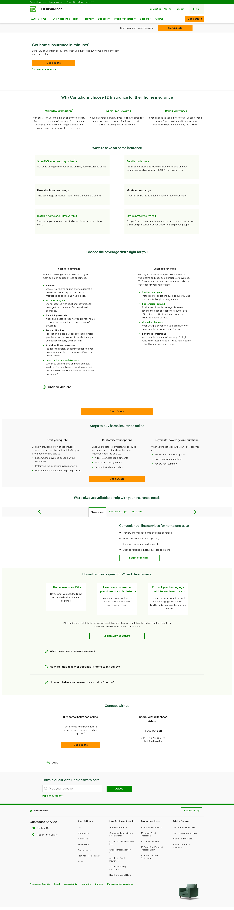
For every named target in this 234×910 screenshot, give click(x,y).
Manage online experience (120, 871)
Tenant (81, 848)
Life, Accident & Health (66, 19)
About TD (90, 2)
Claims (159, 19)
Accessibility (70, 871)
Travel (89, 19)
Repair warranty (175, 103)
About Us (86, 871)
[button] (155, 9)
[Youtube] (39, 900)
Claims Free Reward (117, 103)
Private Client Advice (75, 2)
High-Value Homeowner (89, 843)
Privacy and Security (40, 871)
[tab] (97, 502)
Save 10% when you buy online (56, 151)
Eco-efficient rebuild (153, 294)
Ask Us (119, 775)
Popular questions (53, 783)
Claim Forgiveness (152, 313)
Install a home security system (56, 206)
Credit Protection (125, 19)
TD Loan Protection (150, 828)
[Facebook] (32, 900)
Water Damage (54, 291)
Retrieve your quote (43, 62)
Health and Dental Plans (120, 862)
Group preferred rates (140, 206)
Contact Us (41, 815)
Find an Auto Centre (45, 822)
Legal (57, 871)
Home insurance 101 (66, 577)
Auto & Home (39, 19)
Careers (99, 871)
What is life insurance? (183, 826)
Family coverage (151, 283)
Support (145, 19)
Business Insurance (56, 2)
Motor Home (84, 826)
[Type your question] (72, 775)
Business (104, 19)
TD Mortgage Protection (152, 814)
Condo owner (84, 837)
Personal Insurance (38, 2)
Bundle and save (137, 151)
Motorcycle (83, 820)
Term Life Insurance (118, 814)
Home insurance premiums (185, 820)
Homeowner (83, 831)
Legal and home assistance (61, 351)
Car (79, 814)
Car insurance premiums (184, 814)
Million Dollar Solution (59, 103)
